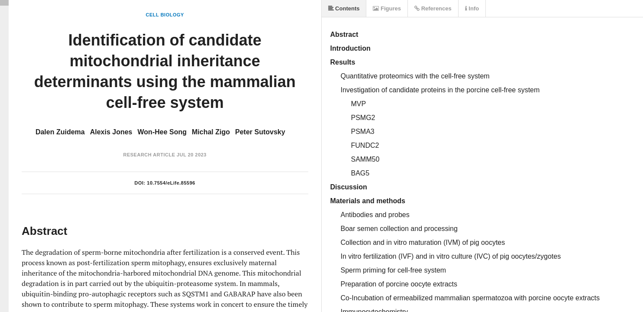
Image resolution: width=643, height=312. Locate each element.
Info (472, 8)
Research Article (149, 154)
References (433, 8)
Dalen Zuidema (60, 132)
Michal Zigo (211, 132)
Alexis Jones (111, 132)
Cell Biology (165, 14)
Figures (387, 8)
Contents (344, 8)
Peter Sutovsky (260, 132)
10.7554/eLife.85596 (171, 182)
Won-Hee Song (162, 132)
